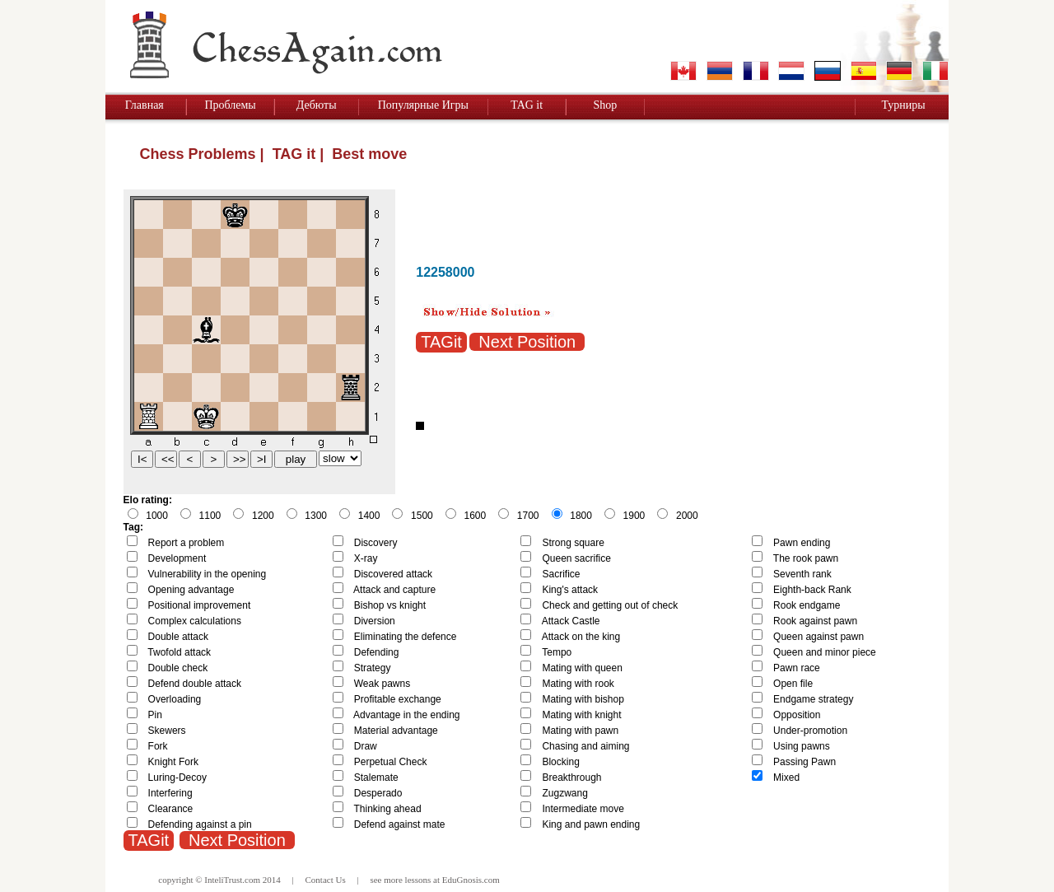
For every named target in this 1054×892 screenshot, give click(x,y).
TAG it (527, 105)
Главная (144, 105)
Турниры (903, 105)
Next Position (527, 342)
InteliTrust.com (232, 880)
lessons (418, 880)
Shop (605, 105)
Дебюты (316, 105)
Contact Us (325, 880)
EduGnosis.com (471, 880)
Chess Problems (198, 154)
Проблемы (229, 105)
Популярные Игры (423, 105)
